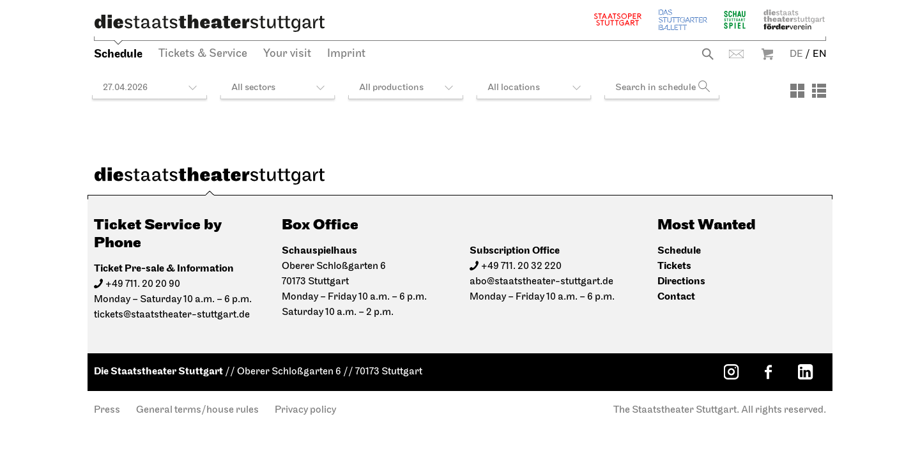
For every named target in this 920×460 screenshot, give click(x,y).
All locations (513, 88)
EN (819, 54)
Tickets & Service (202, 54)
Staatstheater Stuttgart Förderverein (794, 19)
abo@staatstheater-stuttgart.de (541, 282)
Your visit (287, 54)
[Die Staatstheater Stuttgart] (210, 23)
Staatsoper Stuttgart (618, 19)
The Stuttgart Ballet (683, 19)
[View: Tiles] (797, 91)
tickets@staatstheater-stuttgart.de (172, 315)
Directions (681, 281)
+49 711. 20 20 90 (142, 284)
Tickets (674, 266)
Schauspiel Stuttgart (735, 19)
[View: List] (819, 91)
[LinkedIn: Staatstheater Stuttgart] (805, 371)
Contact (736, 54)
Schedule (118, 54)
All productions (391, 88)
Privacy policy (305, 410)
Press (107, 410)
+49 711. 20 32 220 (521, 266)
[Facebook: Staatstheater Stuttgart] (768, 371)
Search (708, 54)
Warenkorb (767, 54)
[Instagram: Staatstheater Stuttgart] (731, 371)
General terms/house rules (197, 410)
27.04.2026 (125, 88)
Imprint (346, 54)
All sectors (253, 88)
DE (796, 54)
